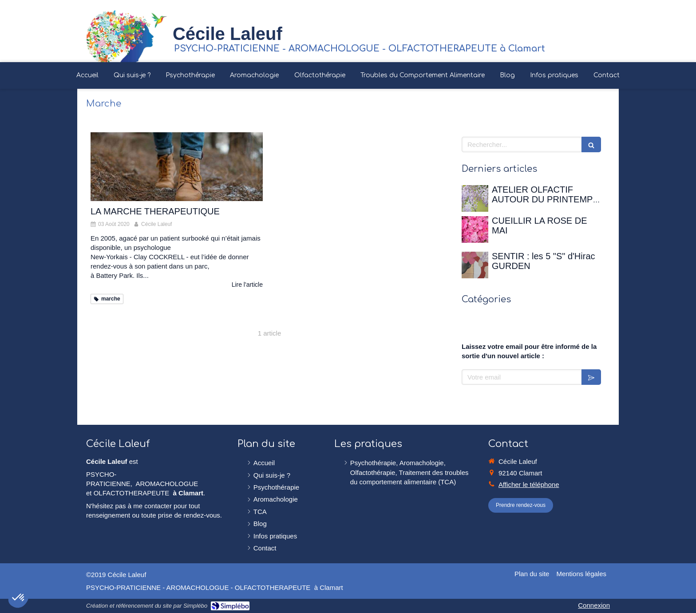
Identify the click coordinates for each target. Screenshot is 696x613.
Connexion (594, 605)
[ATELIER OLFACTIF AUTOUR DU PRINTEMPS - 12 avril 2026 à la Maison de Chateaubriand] (475, 198)
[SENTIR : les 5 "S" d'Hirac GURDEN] (475, 265)
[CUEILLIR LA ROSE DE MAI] (475, 229)
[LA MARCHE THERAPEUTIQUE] (177, 166)
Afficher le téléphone (528, 484)
